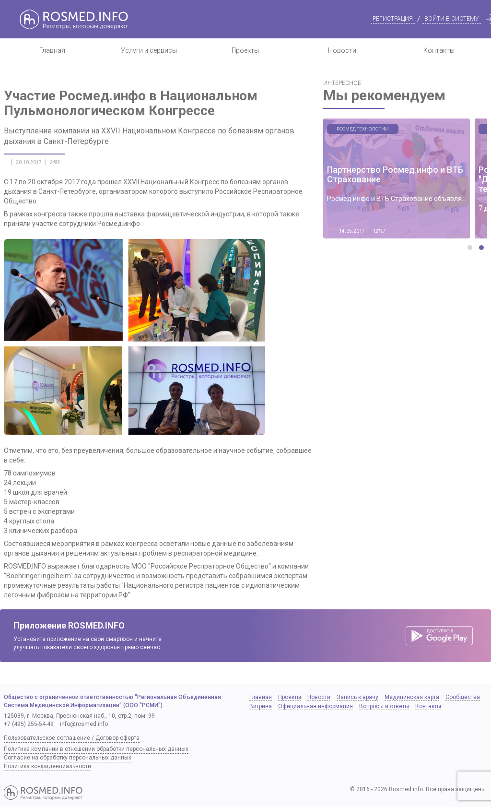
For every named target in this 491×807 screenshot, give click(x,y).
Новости (342, 50)
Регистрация (393, 18)
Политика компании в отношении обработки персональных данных (96, 749)
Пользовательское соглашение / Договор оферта (72, 738)
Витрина (260, 706)
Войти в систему (451, 18)
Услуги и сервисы (149, 50)
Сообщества (462, 697)
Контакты (439, 50)
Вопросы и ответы (384, 706)
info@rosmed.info (84, 724)
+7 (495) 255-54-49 (29, 724)
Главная (52, 50)
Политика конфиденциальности (47, 766)
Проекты (245, 50)
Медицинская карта (412, 697)
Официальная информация (315, 706)
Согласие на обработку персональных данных (67, 757)
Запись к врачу (357, 697)
